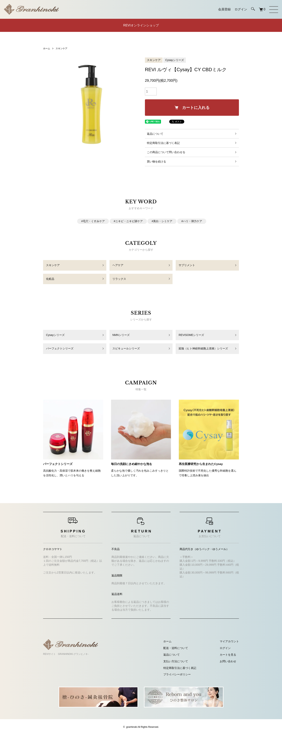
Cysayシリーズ (174, 60)
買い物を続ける (156, 161)
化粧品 (50, 278)
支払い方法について (175, 661)
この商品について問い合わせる (166, 152)
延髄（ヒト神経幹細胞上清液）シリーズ (203, 348)
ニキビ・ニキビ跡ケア (129, 221)
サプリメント (187, 265)
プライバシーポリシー (177, 674)
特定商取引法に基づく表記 (163, 142)
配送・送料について (175, 648)
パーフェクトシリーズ (59, 348)
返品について (155, 133)
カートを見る (228, 654)
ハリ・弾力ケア (192, 221)
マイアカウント (229, 641)
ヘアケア (117, 265)
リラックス (119, 278)
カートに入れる (192, 107)
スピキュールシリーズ (126, 348)
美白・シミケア (162, 221)
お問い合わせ (228, 661)
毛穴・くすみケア (94, 221)
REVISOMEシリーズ (191, 335)
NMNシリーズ (121, 335)
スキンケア (61, 48)
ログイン (225, 648)
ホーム (46, 48)
